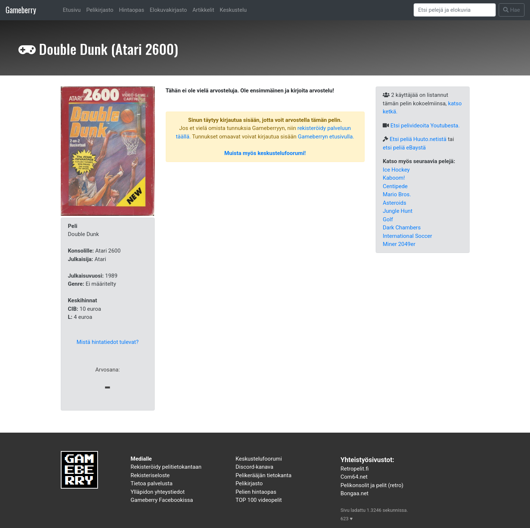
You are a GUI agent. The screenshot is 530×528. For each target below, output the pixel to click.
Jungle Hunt (398, 211)
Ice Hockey (396, 169)
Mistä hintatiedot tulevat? (108, 342)
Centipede (395, 186)
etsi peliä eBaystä (404, 147)
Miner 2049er (399, 244)
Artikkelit (203, 10)
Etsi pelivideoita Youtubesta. (425, 125)
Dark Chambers (402, 227)
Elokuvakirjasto (168, 10)
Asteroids (394, 203)
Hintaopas (131, 10)
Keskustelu (233, 10)
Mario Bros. (397, 194)
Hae (511, 10)
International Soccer (407, 236)
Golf (388, 219)
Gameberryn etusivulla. (326, 136)
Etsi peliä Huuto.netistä (418, 139)
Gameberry (21, 9)
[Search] (455, 10)
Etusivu (72, 10)
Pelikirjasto (99, 10)
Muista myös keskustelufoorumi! (265, 153)
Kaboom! (394, 178)
